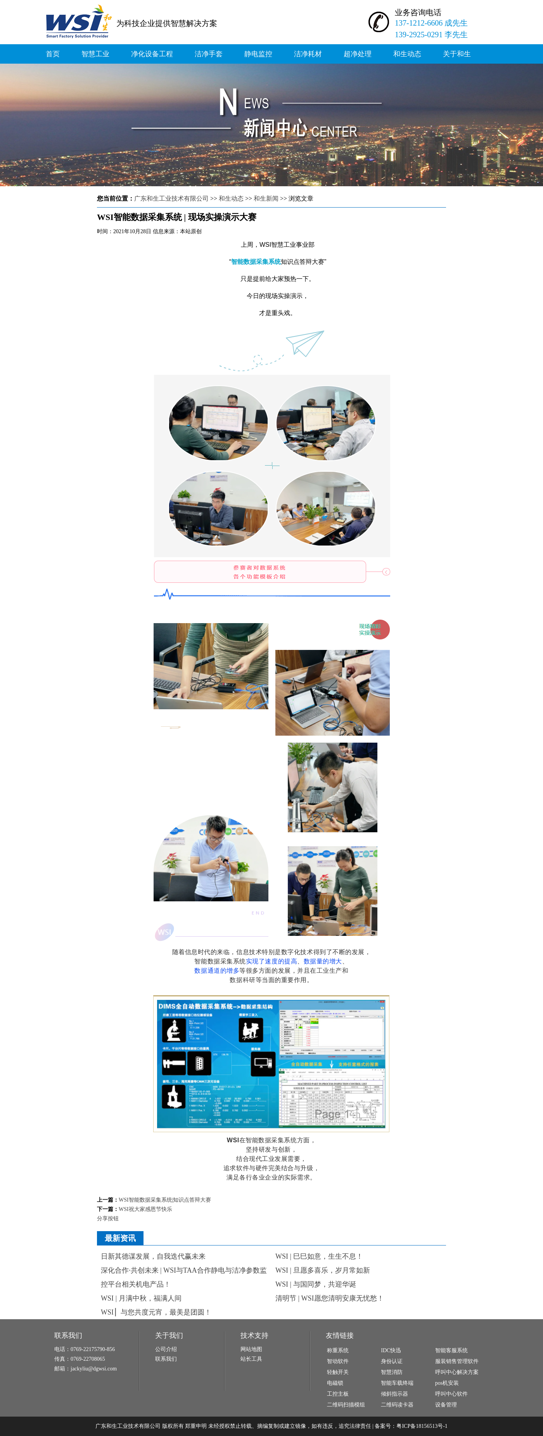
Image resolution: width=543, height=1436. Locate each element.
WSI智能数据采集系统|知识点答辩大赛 (165, 1200)
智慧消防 (392, 1372)
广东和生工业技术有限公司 (171, 198)
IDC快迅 (391, 1350)
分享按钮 (108, 1218)
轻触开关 (338, 1372)
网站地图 (251, 1349)
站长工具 (251, 1359)
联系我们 (166, 1359)
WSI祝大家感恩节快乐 (145, 1209)
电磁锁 (335, 1383)
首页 (53, 54)
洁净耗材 (308, 54)
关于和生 (457, 54)
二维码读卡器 (397, 1405)
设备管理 (446, 1405)
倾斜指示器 (394, 1394)
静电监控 (258, 54)
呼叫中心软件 (451, 1394)
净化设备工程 (152, 54)
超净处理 (358, 54)
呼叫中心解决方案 (457, 1372)
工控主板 (338, 1394)
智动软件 (338, 1361)
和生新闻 (266, 198)
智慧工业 (95, 54)
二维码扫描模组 (346, 1405)
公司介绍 (166, 1349)
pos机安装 (447, 1383)
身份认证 (392, 1361)
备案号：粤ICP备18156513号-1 (411, 1426)
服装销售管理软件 (457, 1361)
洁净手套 (209, 54)
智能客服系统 (451, 1350)
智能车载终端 (397, 1383)
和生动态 (407, 54)
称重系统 (338, 1350)
